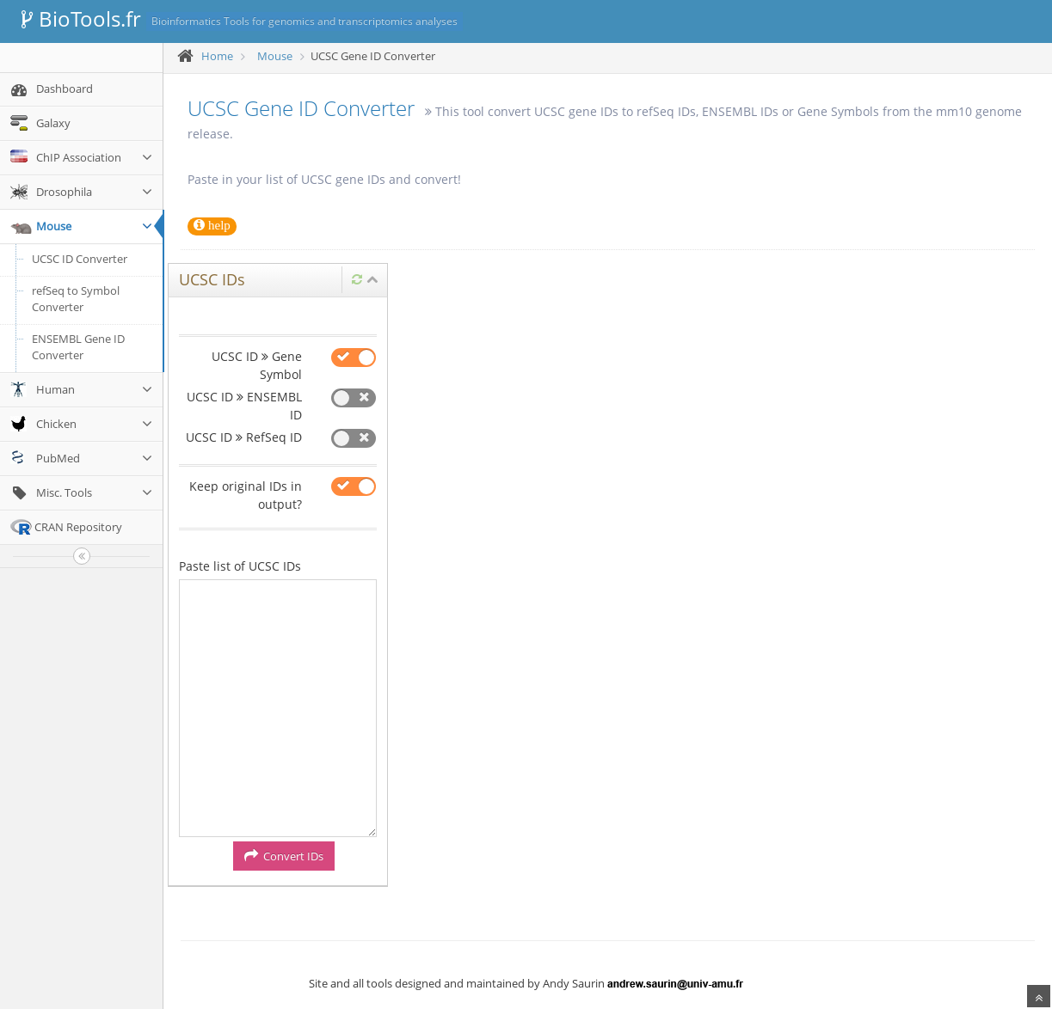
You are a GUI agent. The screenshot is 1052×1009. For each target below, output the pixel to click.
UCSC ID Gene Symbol (257, 365)
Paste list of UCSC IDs (240, 566)
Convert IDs (283, 856)
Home (217, 56)
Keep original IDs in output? (245, 495)
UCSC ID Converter (79, 258)
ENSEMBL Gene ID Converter (78, 347)
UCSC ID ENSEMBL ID (244, 405)
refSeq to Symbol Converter (76, 299)
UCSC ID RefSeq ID (244, 437)
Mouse (274, 56)
